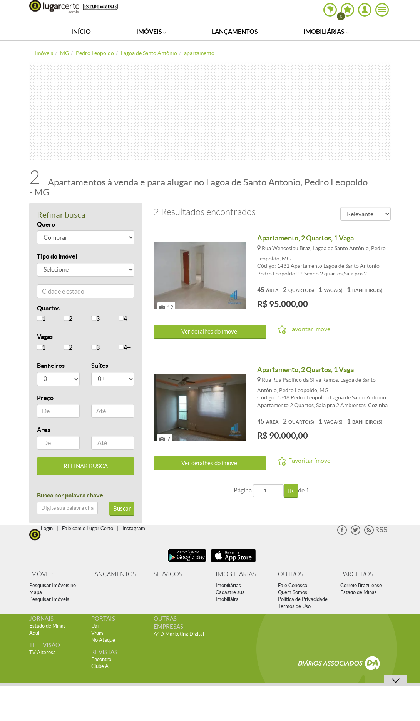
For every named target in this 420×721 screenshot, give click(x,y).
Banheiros (51, 365)
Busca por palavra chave (70, 495)
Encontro (101, 659)
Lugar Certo (54, 6)
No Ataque (103, 640)
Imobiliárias (326, 31)
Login (47, 528)
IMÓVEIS (41, 574)
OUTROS (290, 574)
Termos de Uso (294, 606)
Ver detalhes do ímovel (210, 331)
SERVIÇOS (168, 574)
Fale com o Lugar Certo (87, 528)
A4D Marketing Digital (179, 634)
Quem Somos (292, 592)
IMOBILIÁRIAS (236, 574)
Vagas (45, 336)
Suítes (99, 365)
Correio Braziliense (361, 585)
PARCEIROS (356, 574)
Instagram (133, 528)
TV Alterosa (42, 652)
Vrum (97, 633)
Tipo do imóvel (57, 256)
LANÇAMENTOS (113, 574)
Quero (46, 224)
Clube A (100, 666)
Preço (45, 397)
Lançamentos (235, 31)
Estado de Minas (358, 592)
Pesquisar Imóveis (49, 599)
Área (43, 429)
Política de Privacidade (303, 599)
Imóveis (151, 31)
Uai (95, 626)
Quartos (48, 308)
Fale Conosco (292, 585)
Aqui (34, 633)
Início (81, 31)
